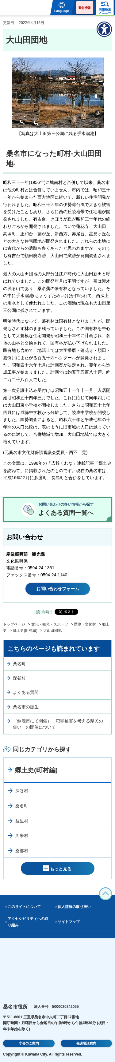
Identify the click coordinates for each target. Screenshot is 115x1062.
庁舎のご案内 (29, 1043)
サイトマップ (69, 922)
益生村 (21, 820)
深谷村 (19, 677)
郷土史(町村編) (25, 630)
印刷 (45, 612)
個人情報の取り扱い (74, 907)
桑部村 (21, 850)
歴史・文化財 (85, 624)
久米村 (21, 835)
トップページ (14, 624)
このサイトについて (24, 907)
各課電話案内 (86, 1043)
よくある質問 (26, 692)
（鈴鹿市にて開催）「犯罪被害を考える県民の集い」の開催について (58, 724)
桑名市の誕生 (26, 706)
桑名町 (19, 663)
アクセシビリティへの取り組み (28, 922)
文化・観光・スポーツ (49, 624)
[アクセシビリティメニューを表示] (104, 29)
